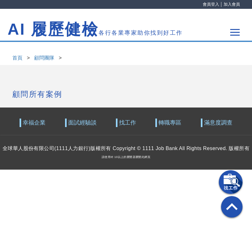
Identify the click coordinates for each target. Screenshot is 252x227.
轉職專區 (170, 122)
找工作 (127, 122)
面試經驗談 (82, 122)
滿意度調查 (218, 122)
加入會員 (232, 4)
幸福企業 (34, 122)
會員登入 (211, 4)
